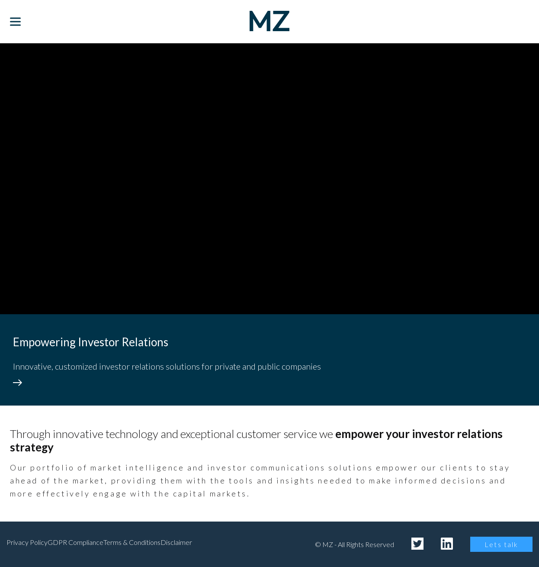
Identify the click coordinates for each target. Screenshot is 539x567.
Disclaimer (176, 542)
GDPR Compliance (75, 542)
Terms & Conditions (131, 542)
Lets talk (501, 544)
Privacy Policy (27, 542)
